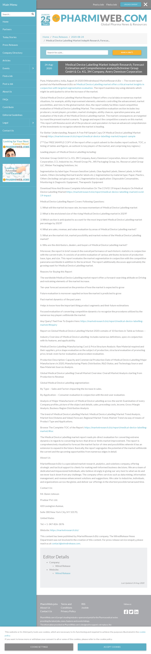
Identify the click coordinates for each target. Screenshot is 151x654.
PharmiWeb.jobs (49, 603)
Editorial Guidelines (12, 115)
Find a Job (111, 4)
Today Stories (10, 37)
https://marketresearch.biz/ (64, 530)
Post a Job (98, 4)
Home (46, 36)
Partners (7, 29)
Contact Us (46, 611)
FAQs (5, 99)
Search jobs (127, 52)
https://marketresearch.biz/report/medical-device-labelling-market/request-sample (91, 136)
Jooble (85, 607)
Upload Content (130, 4)
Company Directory (12, 52)
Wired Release (62, 573)
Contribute (8, 107)
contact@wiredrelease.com (66, 543)
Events (19, 68)
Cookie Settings (39, 647)
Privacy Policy (68, 611)
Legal (19, 123)
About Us (45, 607)
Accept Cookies (112, 647)
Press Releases (60, 36)
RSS (83, 603)
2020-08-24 (77, 36)
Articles (6, 60)
